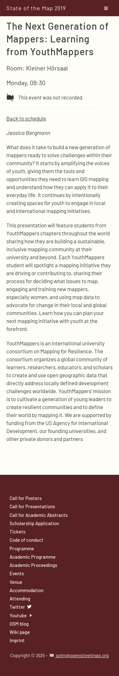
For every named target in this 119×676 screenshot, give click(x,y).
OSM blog (19, 624)
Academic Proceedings (33, 565)
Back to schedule (26, 118)
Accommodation (26, 590)
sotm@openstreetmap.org (79, 655)
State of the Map (36, 7)
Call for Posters (26, 498)
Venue (16, 582)
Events (17, 573)
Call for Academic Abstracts (39, 515)
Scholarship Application (34, 523)
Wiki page (20, 632)
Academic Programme (33, 557)
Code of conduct (26, 540)
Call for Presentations (32, 506)
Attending (20, 598)
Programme (22, 548)
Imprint (17, 640)
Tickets (17, 531)
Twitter (21, 607)
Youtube (22, 615)
